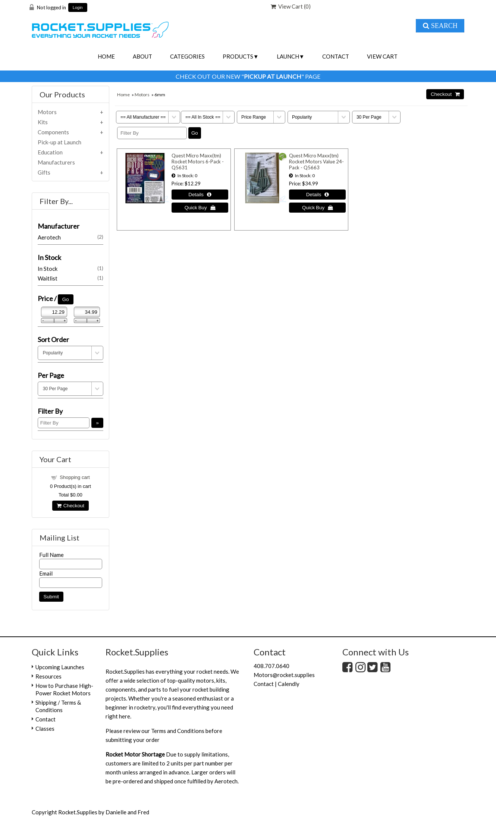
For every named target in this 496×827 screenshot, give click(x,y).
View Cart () (291, 6)
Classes (44, 728)
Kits (43, 122)
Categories (187, 56)
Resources (48, 676)
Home (106, 56)
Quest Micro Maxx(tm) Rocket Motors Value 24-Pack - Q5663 (316, 161)
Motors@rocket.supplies (284, 674)
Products (238, 56)
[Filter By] (152, 133)
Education (50, 152)
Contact (335, 56)
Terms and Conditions (177, 730)
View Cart (382, 56)
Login (78, 8)
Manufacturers (56, 162)
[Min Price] (54, 312)
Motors (142, 94)
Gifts (44, 172)
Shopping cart (75, 477)
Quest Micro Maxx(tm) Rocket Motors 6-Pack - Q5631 (198, 161)
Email (46, 573)
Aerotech (70, 237)
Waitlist (70, 278)
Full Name (51, 554)
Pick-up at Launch (59, 142)
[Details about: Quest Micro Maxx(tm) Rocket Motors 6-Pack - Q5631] (200, 194)
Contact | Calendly (276, 683)
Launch (288, 56)
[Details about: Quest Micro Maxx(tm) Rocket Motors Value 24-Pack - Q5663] (317, 194)
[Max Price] (87, 312)
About (142, 56)
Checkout (70, 505)
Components (53, 132)
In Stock (70, 268)
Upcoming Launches (59, 667)
